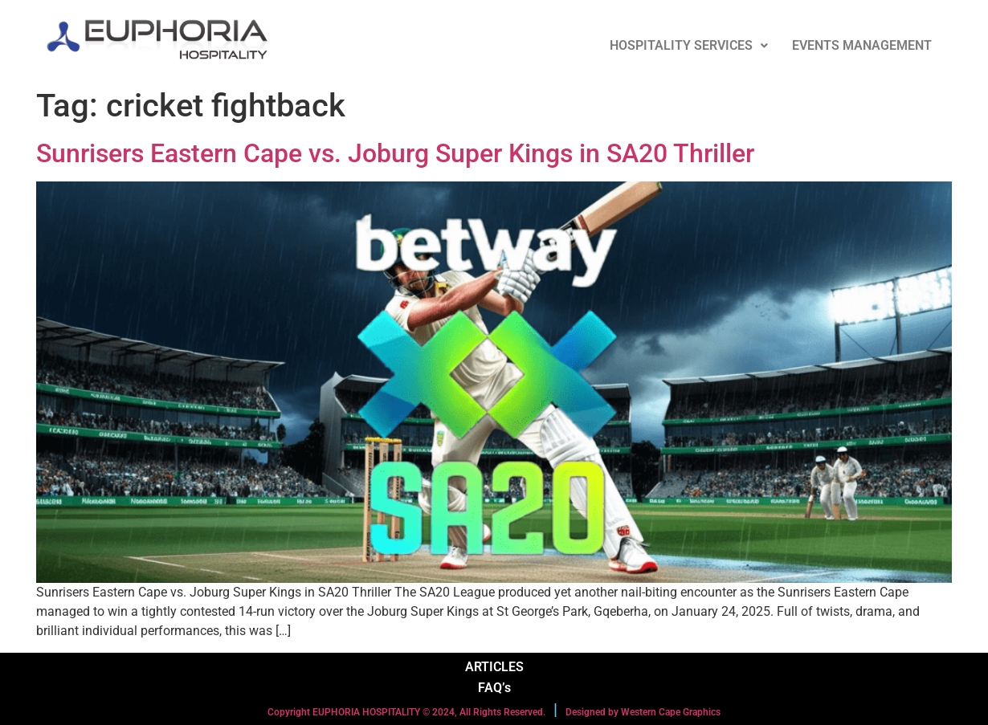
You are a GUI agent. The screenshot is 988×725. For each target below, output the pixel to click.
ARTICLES (494, 666)
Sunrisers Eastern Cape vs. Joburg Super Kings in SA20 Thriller (395, 153)
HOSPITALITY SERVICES (689, 45)
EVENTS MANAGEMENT (862, 45)
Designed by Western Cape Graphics (643, 712)
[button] (689, 45)
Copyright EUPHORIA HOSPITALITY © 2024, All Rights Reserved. (406, 712)
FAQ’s (494, 687)
